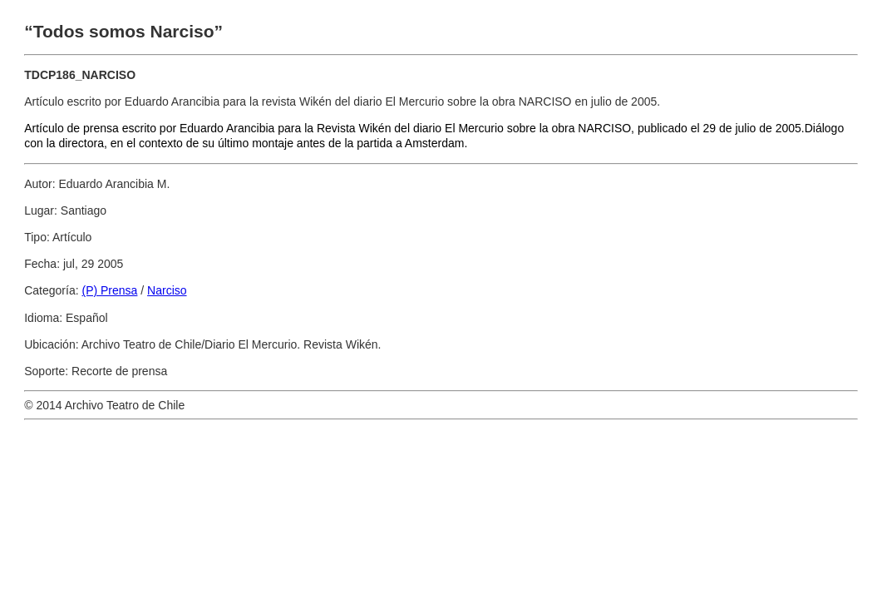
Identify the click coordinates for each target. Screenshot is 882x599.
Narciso (166, 290)
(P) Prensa (109, 290)
